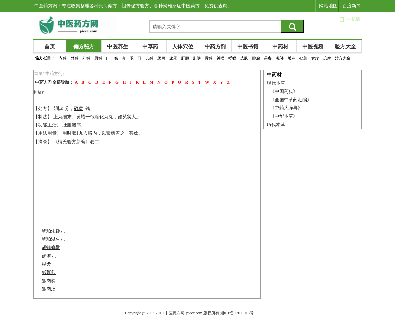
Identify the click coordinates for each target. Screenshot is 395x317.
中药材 (280, 46)
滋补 (280, 58)
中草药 (150, 46)
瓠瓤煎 (49, 272)
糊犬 (46, 264)
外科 (75, 58)
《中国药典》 (284, 91)
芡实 (126, 116)
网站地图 (328, 5)
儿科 (149, 58)
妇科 (86, 58)
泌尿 (173, 58)
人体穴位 (182, 46)
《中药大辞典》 (286, 107)
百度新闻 (351, 5)
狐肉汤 (49, 288)
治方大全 (343, 58)
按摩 (327, 58)
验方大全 (345, 46)
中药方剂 (215, 46)
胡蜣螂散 (51, 247)
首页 (49, 46)
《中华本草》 (284, 116)
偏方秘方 (83, 46)
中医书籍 (247, 46)
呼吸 (232, 58)
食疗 (315, 58)
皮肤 (244, 58)
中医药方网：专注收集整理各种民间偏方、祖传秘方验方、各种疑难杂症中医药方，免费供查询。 (133, 5)
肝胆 (185, 58)
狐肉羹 (49, 280)
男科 (98, 58)
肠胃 (161, 58)
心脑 (303, 58)
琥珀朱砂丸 (53, 231)
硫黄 (78, 108)
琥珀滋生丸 (53, 239)
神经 (220, 58)
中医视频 (312, 46)
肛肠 (197, 58)
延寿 (291, 58)
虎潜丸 (49, 256)
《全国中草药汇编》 (291, 99)
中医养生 (117, 46)
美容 (268, 58)
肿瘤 (256, 58)
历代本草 (276, 124)
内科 (63, 58)
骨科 (209, 58)
